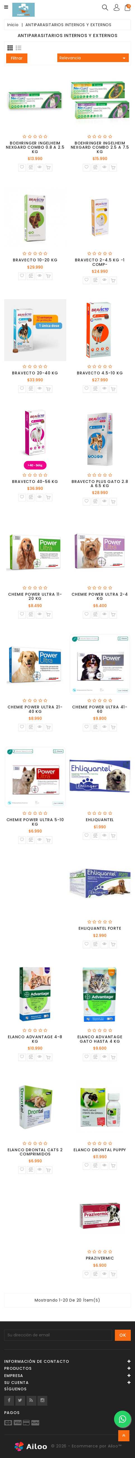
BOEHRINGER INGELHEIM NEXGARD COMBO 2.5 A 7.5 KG (100, 147)
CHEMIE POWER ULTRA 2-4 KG (100, 596)
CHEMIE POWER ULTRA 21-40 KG (35, 709)
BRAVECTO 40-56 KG (35, 481)
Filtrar (17, 58)
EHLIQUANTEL (100, 820)
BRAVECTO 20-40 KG (35, 373)
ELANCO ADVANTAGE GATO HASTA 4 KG (99, 1039)
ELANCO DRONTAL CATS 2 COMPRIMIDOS (35, 1152)
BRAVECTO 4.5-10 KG (100, 373)
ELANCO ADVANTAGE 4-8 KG (35, 1039)
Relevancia (93, 58)
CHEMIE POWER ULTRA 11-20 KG (35, 596)
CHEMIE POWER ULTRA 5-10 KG (35, 822)
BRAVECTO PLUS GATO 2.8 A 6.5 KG (100, 484)
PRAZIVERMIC (100, 1258)
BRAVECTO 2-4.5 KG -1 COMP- (100, 262)
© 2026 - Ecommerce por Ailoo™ (68, 1446)
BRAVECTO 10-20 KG (35, 260)
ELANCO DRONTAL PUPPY (100, 1150)
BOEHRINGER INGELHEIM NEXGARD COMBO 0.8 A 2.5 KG (35, 147)
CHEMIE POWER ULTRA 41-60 (99, 709)
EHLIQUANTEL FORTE (100, 928)
